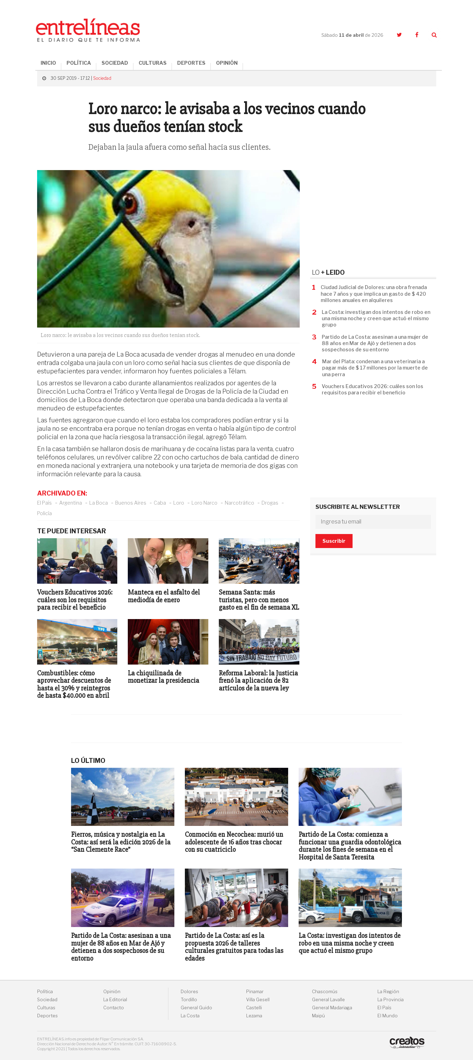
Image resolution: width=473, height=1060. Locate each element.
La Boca (98, 503)
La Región (388, 991)
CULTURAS (153, 63)
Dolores (189, 991)
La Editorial (115, 999)
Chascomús (325, 991)
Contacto (113, 1007)
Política (45, 991)
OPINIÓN (227, 63)
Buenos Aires (130, 503)
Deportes (47, 1015)
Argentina (70, 503)
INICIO (48, 63)
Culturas (46, 1007)
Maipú (318, 1015)
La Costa (190, 1015)
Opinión (111, 991)
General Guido (196, 1007)
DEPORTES (191, 63)
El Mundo (387, 1015)
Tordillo (189, 999)
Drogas (270, 503)
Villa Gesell (258, 999)
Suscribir (334, 541)
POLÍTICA (79, 63)
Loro (178, 503)
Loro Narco (204, 503)
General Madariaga (332, 1007)
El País (44, 503)
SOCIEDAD (115, 63)
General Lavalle (328, 999)
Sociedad (102, 78)
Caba (160, 503)
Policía (44, 513)
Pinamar (255, 991)
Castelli (254, 1007)
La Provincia (390, 999)
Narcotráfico (239, 503)
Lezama (254, 1015)
